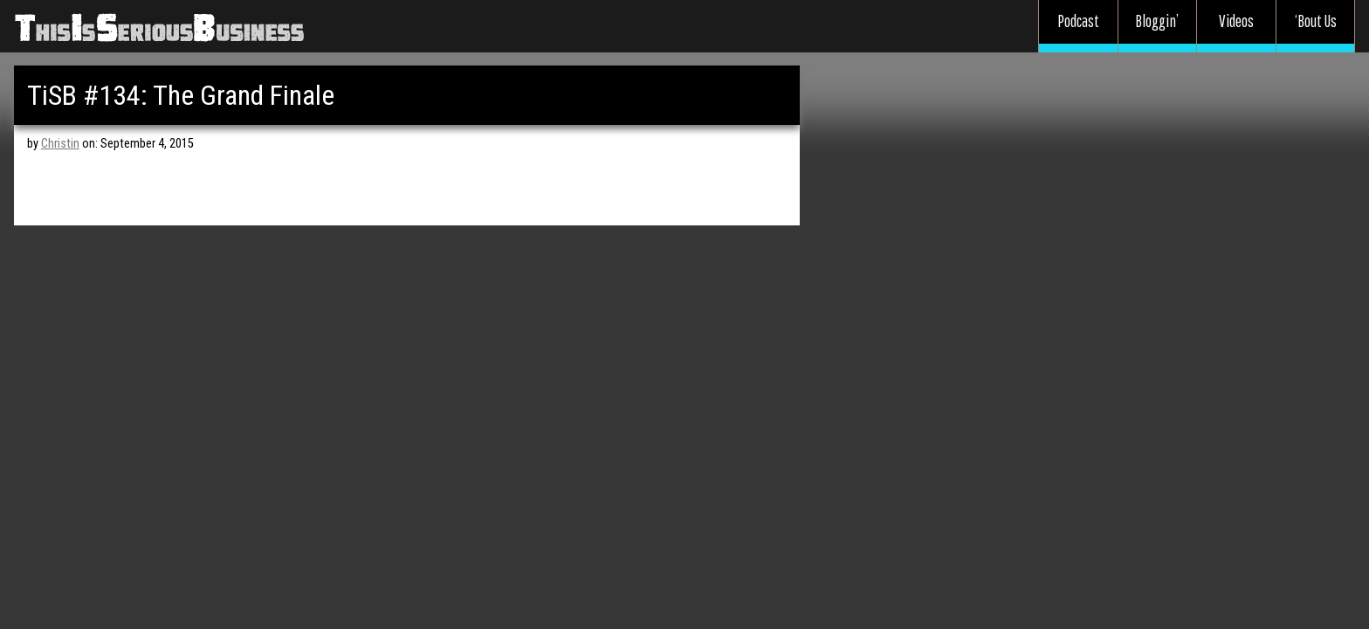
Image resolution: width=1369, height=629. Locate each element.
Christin (60, 143)
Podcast (1078, 21)
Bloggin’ (1157, 21)
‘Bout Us (1316, 21)
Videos (1236, 21)
